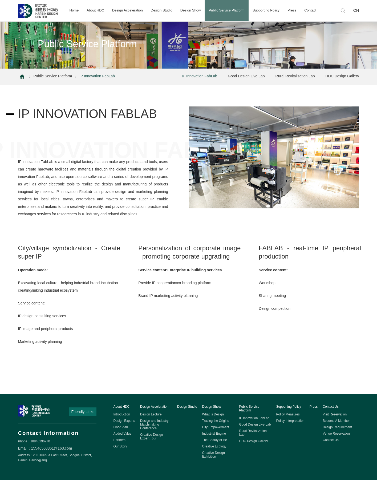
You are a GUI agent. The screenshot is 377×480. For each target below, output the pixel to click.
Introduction (121, 414)
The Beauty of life (214, 440)
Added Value (122, 433)
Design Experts (124, 421)
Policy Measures (288, 414)
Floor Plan (120, 427)
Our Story (120, 446)
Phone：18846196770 (34, 441)
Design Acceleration (127, 10)
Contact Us (330, 406)
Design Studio (161, 10)
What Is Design (213, 414)
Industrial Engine (214, 433)
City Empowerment (215, 427)
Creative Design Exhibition (213, 454)
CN (356, 10)
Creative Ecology (214, 446)
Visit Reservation (335, 414)
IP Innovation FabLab (199, 76)
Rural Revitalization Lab (295, 76)
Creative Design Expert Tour (151, 436)
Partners (119, 440)
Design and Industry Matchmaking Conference (154, 424)
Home (74, 10)
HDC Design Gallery (342, 76)
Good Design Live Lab (246, 76)
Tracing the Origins (215, 421)
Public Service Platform (226, 10)
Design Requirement (337, 427)
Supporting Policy (266, 10)
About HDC (95, 10)
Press (291, 10)
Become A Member (336, 421)
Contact (310, 10)
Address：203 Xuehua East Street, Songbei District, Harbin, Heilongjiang (55, 457)
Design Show (190, 10)
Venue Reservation (336, 433)
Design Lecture (151, 414)
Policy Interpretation (290, 421)
